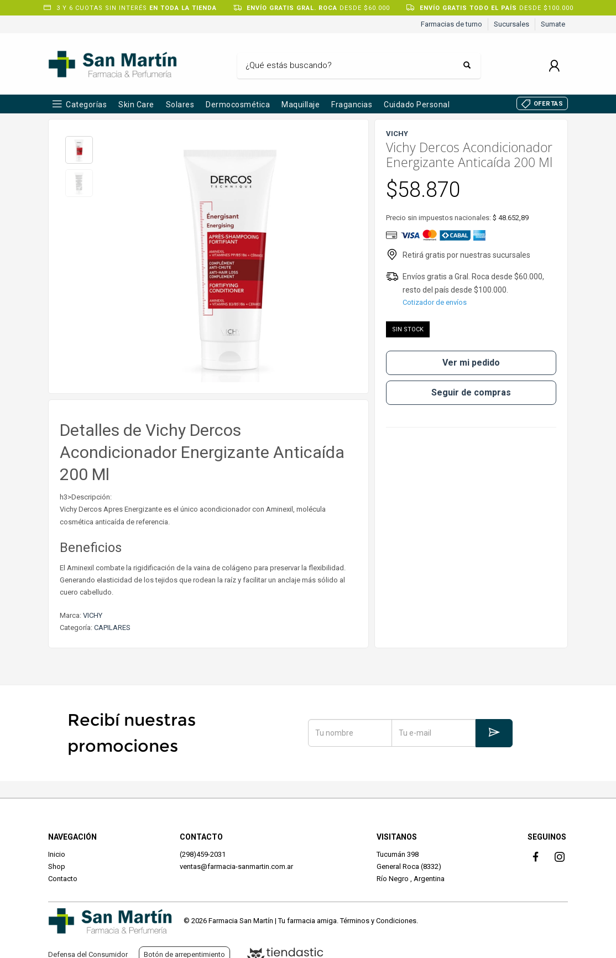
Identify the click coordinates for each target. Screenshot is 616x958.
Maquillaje (300, 104)
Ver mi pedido (471, 362)
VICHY (92, 615)
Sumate (553, 24)
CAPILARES (112, 627)
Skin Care (136, 104)
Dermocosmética (238, 104)
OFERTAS (548, 103)
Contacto (62, 878)
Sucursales (511, 24)
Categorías (86, 104)
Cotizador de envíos (435, 302)
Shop (56, 866)
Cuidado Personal (417, 104)
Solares (180, 104)
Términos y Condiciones (378, 921)
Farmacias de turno (451, 24)
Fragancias (351, 104)
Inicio (56, 854)
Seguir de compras (471, 392)
